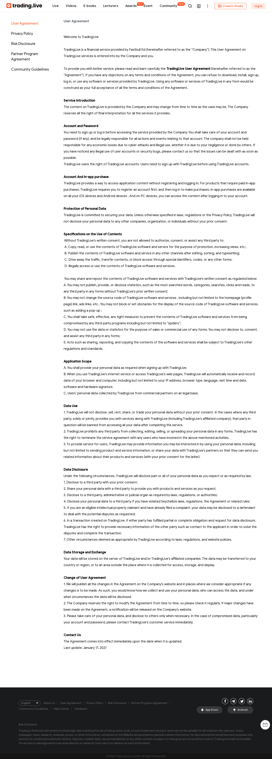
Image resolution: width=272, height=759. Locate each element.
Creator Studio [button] (230, 6)
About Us (49, 703)
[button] (208, 6)
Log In (258, 6)
